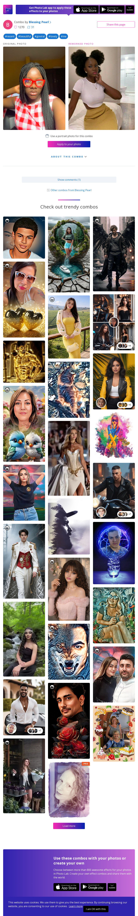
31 (30, 27)
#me (63, 36)
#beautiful (24, 36)
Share (116, 24)
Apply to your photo (69, 144)
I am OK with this (96, 909)
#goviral (40, 36)
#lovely (52, 36)
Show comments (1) (69, 179)
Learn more (76, 906)
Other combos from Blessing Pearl (69, 190)
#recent (9, 36)
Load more (69, 826)
